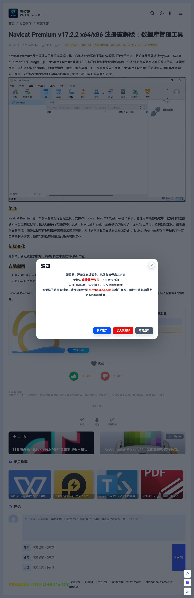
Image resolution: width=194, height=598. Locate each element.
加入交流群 (123, 330)
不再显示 (144, 330)
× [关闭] (151, 265)
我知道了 (102, 330)
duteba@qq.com (100, 290)
